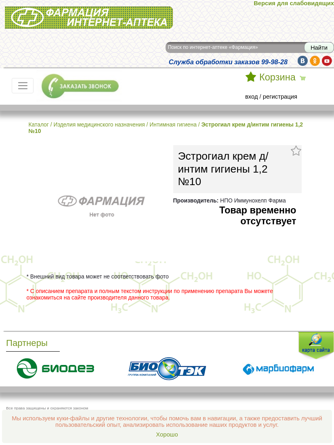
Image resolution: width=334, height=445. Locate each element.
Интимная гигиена (173, 124)
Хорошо (167, 434)
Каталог (39, 124)
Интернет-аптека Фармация (89, 17)
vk (303, 61)
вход (251, 96)
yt (327, 61)
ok (315, 61)
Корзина (277, 77)
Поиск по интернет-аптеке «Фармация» (213, 47)
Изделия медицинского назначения (99, 124)
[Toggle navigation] (23, 85)
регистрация (280, 96)
